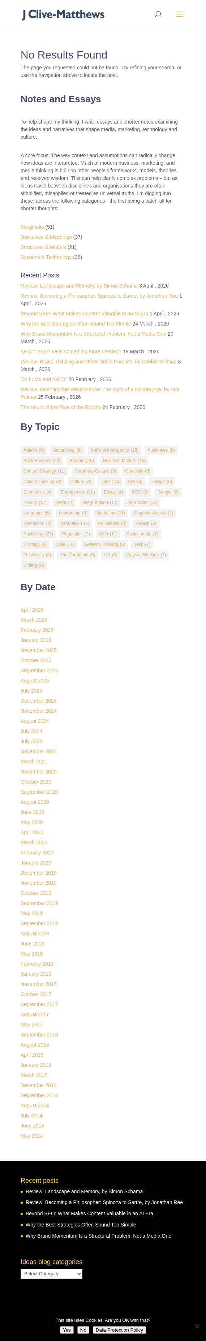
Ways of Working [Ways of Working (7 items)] (146, 555)
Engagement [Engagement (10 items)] (78, 492)
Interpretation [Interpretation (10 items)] (99, 502)
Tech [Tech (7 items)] (142, 544)
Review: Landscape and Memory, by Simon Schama (79, 286)
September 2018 (39, 923)
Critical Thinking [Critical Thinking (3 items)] (42, 482)
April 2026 (32, 610)
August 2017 (35, 1014)
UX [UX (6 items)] (110, 555)
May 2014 (32, 1136)
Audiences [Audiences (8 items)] (161, 450)
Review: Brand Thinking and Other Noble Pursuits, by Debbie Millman (99, 362)
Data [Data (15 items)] (109, 482)
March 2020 (34, 842)
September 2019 (39, 903)
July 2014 (31, 1115)
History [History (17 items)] (35, 502)
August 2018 (35, 933)
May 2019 (32, 913)
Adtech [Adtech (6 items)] (33, 450)
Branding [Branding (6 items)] (81, 461)
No (83, 1330)
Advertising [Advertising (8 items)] (67, 450)
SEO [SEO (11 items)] (108, 534)
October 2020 (36, 782)
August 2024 (35, 721)
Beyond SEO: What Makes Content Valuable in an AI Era (84, 313)
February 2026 (37, 630)
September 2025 (39, 670)
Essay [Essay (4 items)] (113, 492)
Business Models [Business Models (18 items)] (124, 461)
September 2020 (39, 792)
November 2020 (39, 772)
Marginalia (32, 227)
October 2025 (36, 660)
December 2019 (39, 873)
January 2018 (36, 974)
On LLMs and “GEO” (44, 379)
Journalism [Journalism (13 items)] (141, 502)
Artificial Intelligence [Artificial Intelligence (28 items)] (114, 450)
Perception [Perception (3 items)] (37, 523)
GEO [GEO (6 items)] (140, 492)
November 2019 (39, 883)
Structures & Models (43, 247)
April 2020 (32, 832)
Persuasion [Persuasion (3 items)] (74, 523)
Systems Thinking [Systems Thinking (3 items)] (104, 544)
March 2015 (34, 1075)
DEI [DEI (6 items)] (135, 482)
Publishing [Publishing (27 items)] (38, 534)
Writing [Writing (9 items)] (33, 565)
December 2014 (39, 1085)
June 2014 (32, 1126)
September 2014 (39, 1095)
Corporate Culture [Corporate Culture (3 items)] (95, 471)
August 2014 (35, 1105)
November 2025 (39, 650)
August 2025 (35, 681)
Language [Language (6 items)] (36, 513)
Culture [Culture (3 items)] (80, 482)
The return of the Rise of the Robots (61, 407)
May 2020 (32, 822)
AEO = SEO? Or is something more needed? (71, 351)
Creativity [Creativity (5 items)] (137, 471)
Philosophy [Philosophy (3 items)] (112, 523)
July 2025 (31, 691)
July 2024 (31, 731)
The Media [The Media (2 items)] (37, 555)
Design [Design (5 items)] (161, 482)
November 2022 (39, 751)
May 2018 (32, 954)
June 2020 (32, 812)
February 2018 (37, 964)
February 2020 (37, 852)
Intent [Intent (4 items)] (65, 502)
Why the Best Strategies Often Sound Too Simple (76, 324)
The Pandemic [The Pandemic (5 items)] (77, 555)
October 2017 (36, 994)
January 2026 (36, 640)
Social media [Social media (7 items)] (142, 534)
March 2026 (34, 620)
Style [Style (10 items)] (65, 544)
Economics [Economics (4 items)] (37, 492)
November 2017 (39, 984)
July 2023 (31, 741)
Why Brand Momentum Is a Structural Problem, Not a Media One (93, 334)
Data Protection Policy (119, 1330)
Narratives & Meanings (46, 237)
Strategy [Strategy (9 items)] (35, 544)
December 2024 (39, 701)
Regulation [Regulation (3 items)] (76, 534)
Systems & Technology (46, 257)
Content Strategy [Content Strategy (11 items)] (44, 471)
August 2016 (35, 1045)
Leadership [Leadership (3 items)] (73, 513)
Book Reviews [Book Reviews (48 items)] (41, 461)
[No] (197, 1326)
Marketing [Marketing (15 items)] (110, 513)
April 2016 (32, 1055)
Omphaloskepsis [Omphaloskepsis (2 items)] (153, 513)
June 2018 (32, 944)
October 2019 (36, 893)
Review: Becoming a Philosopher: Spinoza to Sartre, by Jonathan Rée (99, 296)
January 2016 (36, 1065)
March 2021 (34, 761)
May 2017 (32, 1024)
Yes (67, 1330)
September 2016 (39, 1035)
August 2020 (35, 802)
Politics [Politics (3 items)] (146, 523)
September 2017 (39, 1004)
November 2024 (39, 711)
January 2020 (36, 863)
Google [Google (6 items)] (168, 492)
